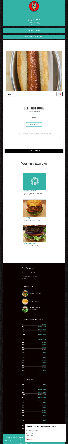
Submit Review (34, 150)
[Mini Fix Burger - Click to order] (35, 242)
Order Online (34, 30)
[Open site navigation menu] (34, 16)
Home (21, 437)
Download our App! (34, 36)
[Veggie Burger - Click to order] (35, 189)
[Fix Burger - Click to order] (35, 216)
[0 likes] (59, 94)
